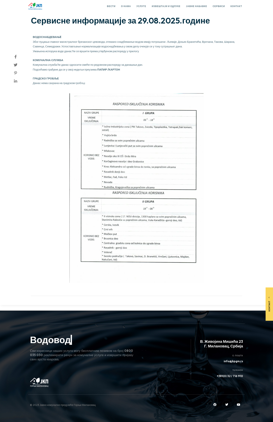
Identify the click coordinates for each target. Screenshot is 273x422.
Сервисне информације (49, 10)
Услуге (141, 6)
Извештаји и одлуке (166, 6)
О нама (126, 6)
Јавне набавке (196, 6)
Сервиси (219, 6)
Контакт (236, 6)
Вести (111, 6)
